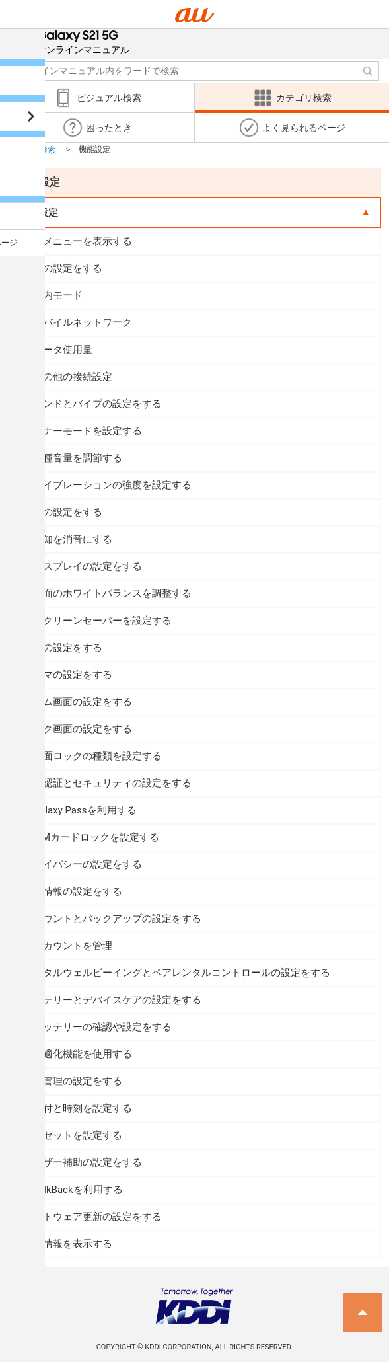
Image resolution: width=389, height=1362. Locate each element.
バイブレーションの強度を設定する (112, 485)
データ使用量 (62, 350)
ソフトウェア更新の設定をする (92, 1217)
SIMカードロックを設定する (96, 837)
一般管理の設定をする (72, 1081)
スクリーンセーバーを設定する (102, 620)
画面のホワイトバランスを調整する (112, 593)
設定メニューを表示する (77, 241)
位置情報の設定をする (72, 891)
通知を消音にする (72, 539)
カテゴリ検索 (31, 149)
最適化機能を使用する (82, 1054)
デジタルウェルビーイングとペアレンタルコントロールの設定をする (176, 973)
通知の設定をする (62, 512)
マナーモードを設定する (87, 431)
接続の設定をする (62, 268)
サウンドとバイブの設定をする (92, 404)
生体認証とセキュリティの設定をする (107, 783)
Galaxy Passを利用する (84, 810)
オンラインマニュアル (83, 42)
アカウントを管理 (72, 946)
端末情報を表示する (67, 1244)
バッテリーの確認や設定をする (102, 1027)
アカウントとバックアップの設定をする (112, 919)
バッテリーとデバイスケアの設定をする (112, 1000)
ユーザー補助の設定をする (82, 1162)
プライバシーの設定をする (82, 864)
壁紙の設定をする (62, 648)
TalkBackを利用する (78, 1189)
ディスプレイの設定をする (82, 566)
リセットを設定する (77, 1135)
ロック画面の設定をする (77, 729)
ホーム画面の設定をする (77, 702)
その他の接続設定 (72, 377)
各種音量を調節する (77, 458)
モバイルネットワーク (82, 322)
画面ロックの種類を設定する (97, 756)
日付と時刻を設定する (82, 1108)
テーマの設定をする (67, 675)
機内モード (58, 295)
